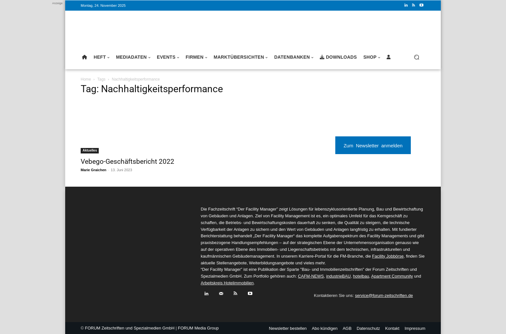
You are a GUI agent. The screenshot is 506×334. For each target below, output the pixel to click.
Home (86, 79)
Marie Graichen (93, 170)
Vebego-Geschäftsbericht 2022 (127, 161)
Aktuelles (90, 150)
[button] (416, 57)
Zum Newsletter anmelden (373, 145)
